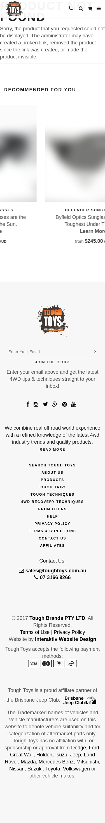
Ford (94, 748)
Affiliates (52, 546)
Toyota (52, 769)
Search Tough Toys (52, 465)
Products (52, 480)
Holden (44, 755)
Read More (52, 450)
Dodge (78, 748)
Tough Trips (52, 487)
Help (52, 516)
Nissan (17, 769)
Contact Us (52, 538)
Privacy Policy (52, 524)
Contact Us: (52, 561)
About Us (52, 473)
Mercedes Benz (56, 762)
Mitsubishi (87, 762)
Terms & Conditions (52, 531)
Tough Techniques (52, 494)
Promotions (52, 509)
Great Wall (22, 755)
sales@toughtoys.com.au (53, 570)
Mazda (28, 762)
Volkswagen (76, 769)
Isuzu (61, 755)
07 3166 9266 (52, 577)
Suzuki (35, 769)
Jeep (75, 755)
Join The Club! (52, 362)
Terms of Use (35, 632)
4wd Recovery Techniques (52, 502)
